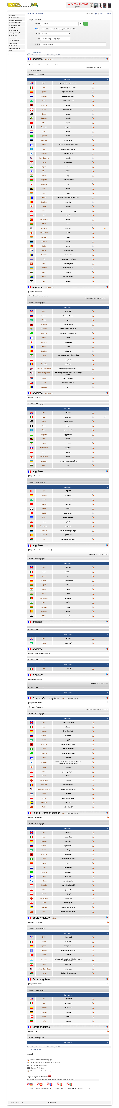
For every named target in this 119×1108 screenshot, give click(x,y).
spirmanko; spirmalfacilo (68, 333)
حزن (68, 320)
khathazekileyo (71, 973)
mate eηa (68, 228)
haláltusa (71, 180)
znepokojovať (68, 902)
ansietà (74, 87)
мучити (68, 793)
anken (68, 114)
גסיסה (68, 171)
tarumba (65, 961)
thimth (71, 325)
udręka (68, 452)
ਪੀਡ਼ (68, 224)
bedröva (68, 802)
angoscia (68, 87)
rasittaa (68, 757)
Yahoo (48, 55)
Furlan (44, 149)
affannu (62, 329)
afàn (68, 346)
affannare (68, 727)
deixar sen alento (61, 762)
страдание (71, 96)
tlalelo (68, 241)
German (43, 581)
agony (61, 83)
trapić (68, 776)
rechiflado (72, 959)
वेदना (68, 193)
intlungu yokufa (68, 276)
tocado (71, 961)
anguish (68, 412)
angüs (68, 426)
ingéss (68, 456)
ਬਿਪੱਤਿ (68, 602)
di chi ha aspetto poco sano (70, 197)
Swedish (44, 255)
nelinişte (68, 364)
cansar (73, 762)
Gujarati (43, 167)
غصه (65, 211)
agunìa (59, 197)
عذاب (72, 100)
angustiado (68, 1007)
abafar (66, 763)
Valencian (44, 535)
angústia (68, 526)
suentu (70, 369)
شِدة (68, 499)
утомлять (68, 736)
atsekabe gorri (68, 109)
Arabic (44, 100)
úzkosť (66, 250)
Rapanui (44, 228)
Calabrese (44, 118)
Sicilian (44, 246)
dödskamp (68, 255)
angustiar (68, 841)
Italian (44, 87)
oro (68, 387)
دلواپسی (60, 355)
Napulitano (44, 202)
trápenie (65, 382)
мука (71, 378)
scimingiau (68, 969)
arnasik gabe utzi (68, 748)
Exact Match (40, 29)
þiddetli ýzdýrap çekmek (68, 911)
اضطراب (68, 443)
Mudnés (43, 197)
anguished (68, 998)
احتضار (64, 100)
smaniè (68, 780)
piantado (60, 959)
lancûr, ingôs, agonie (68, 149)
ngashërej (68, 854)
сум (64, 461)
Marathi (44, 193)
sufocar (71, 763)
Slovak (44, 250)
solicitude (68, 311)
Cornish (44, 426)
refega (65, 369)
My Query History (37, 13)
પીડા (68, 167)
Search (37, 24)
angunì (68, 246)
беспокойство (68, 316)
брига (65, 378)
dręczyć (68, 894)
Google (38, 55)
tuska (76, 144)
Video (60, 55)
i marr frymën (65, 744)
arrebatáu (72, 950)
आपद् (68, 607)
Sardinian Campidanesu (43, 369)
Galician (43, 153)
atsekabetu (65, 858)
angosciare (68, 837)
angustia (68, 495)
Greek (44, 517)
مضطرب (68, 1021)
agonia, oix (68, 535)
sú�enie (71, 382)
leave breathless (68, 722)
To (39, 39)
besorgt (68, 1012)
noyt (68, 616)
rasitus (68, 337)
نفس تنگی (66, 355)
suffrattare (72, 789)
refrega (79, 373)
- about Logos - (52, 1102)
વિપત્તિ (68, 585)
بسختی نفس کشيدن (68, 772)
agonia (62, 87)
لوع (69, 850)
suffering (66, 83)
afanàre (68, 767)
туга (61, 461)
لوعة (71, 499)
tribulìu (75, 369)
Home (29, 13)
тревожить (68, 846)
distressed (68, 937)
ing (68, 465)
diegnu (61, 373)
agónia (65, 180)
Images (44, 55)
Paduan (44, 206)
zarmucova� (70, 798)
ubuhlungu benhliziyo (68, 539)
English (44, 83)
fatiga (74, 329)
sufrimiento (70, 92)
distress (68, 567)
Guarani (43, 162)
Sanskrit (43, 237)
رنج (75, 211)
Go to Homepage (36, 53)
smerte (66, 513)
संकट (68, 594)
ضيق (68, 100)
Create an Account (105, 13)
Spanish (43, 92)
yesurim (68, 281)
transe (68, 374)
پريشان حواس (68, 964)
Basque (44, 109)
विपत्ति (68, 589)
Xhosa (44, 276)
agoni (68, 105)
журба (68, 461)
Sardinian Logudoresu (44, 373)
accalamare (64, 789)
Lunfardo (44, 960)
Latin (43, 188)
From (38, 33)
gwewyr (68, 272)
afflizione (68, 572)
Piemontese (44, 447)
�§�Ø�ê (68, 342)
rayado (66, 959)
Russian (43, 96)
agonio (68, 136)
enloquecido (68, 946)
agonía (64, 92)
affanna (68, 668)
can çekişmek (68, 263)
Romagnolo (44, 232)
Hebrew (44, 171)
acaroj (73, 744)
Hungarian (44, 180)
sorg (70, 513)
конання (70, 268)
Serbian (44, 378)
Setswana (44, 241)
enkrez (70, 421)
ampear (60, 763)
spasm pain (73, 83)
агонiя (65, 268)
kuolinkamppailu (69, 144)
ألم (67, 850)
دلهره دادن (68, 890)
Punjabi (44, 224)
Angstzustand (68, 581)
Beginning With (60, 29)
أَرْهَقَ (68, 740)
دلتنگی (72, 355)
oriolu (70, 373)
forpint (68, 1016)
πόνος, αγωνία (68, 517)
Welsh (44, 272)
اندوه (61, 211)
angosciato (68, 1003)
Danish (44, 513)
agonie (68, 131)
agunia (68, 118)
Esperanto (44, 136)
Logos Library (31, 55)
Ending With (71, 29)
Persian (44, 211)
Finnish (44, 144)
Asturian (43, 950)
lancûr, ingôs (68, 430)
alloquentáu (65, 950)
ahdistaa (68, 876)
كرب (64, 499)
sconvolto (68, 942)
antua (56, 373)
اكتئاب (66, 643)
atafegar (78, 762)
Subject (37, 44)
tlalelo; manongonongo (68, 531)
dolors (68, 863)
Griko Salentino (44, 158)
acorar (76, 763)
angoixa (68, 504)
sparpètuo (68, 202)
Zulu (44, 539)
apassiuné (68, 898)
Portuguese (44, 219)
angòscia (68, 127)
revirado (78, 959)
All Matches (50, 29)
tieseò (71, 250)
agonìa (68, 206)
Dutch (44, 131)
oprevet (68, 954)
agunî (68, 232)
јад (68, 378)
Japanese (44, 184)
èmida (66, 373)
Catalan (44, 123)
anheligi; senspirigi (68, 753)
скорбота (74, 461)
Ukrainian (44, 268)
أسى (70, 643)
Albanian (44, 105)
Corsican (44, 127)
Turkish (44, 263)
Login (95, 13)
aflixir (71, 881)
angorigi (68, 872)
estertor (70, 153)
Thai (44, 259)
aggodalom (68, 435)
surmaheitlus (68, 140)
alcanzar (72, 907)
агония (64, 96)
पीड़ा (68, 176)
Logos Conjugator (72, 698)
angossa (68, 447)
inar (69, 762)
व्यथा (68, 237)
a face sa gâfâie (68, 784)
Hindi (44, 175)
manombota (68, 162)
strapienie (68, 360)
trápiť (64, 798)
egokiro (72, 858)
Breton (44, 114)
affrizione (69, 329)
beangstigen (68, 867)
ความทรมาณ (64, 259)
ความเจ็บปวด (72, 259)
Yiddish (44, 281)
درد (72, 211)
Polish (44, 215)
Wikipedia (54, 55)
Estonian (44, 140)
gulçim (66, 325)
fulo (56, 959)
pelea (61, 369)
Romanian (44, 364)
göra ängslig (65, 907)
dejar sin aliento (68, 731)
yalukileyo (63, 973)
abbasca (68, 351)
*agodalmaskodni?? (68, 885)
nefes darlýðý (68, 807)
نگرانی (77, 355)
